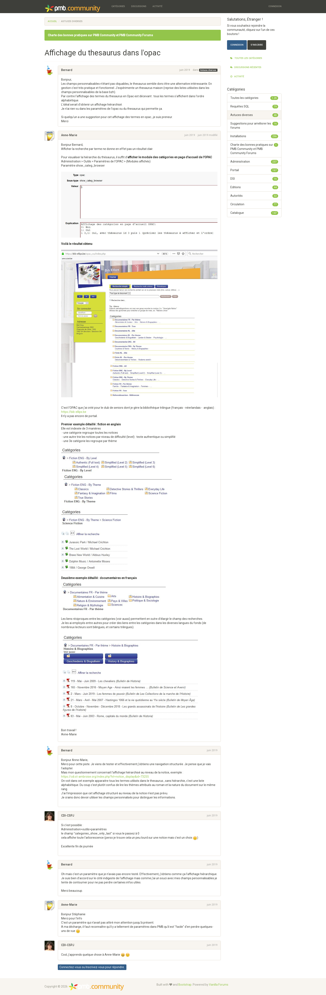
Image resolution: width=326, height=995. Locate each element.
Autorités (254, 196)
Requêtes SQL (254, 106)
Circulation (254, 204)
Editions (254, 187)
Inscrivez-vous (95, 967)
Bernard (66, 70)
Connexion (275, 6)
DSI (254, 179)
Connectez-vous (70, 967)
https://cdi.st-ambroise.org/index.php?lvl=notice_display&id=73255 (105, 776)
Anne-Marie (69, 135)
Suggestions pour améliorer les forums (254, 125)
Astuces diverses (208, 70)
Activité (157, 6)
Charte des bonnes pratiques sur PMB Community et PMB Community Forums (100, 35)
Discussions (138, 6)
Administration (254, 161)
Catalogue (254, 213)
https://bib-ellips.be (73, 411)
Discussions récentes (245, 67)
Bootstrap (184, 984)
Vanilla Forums (218, 984)
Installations (254, 136)
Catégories (118, 6)
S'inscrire (257, 45)
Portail (254, 170)
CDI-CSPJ (67, 815)
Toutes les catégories (246, 58)
